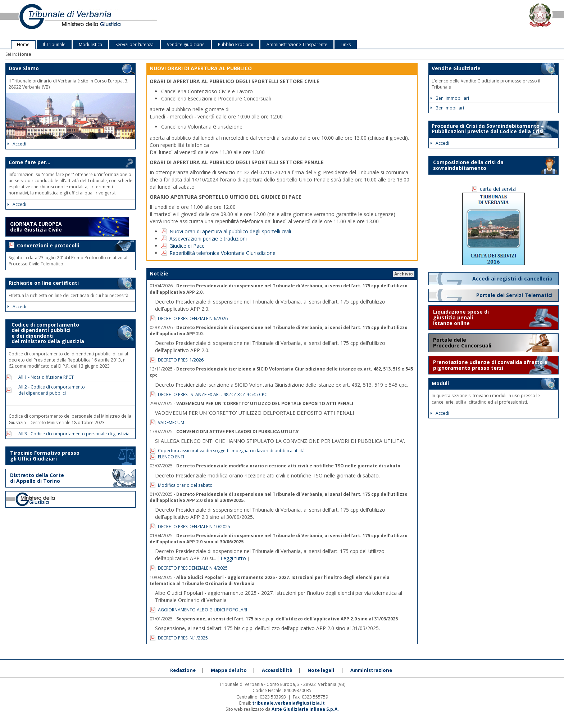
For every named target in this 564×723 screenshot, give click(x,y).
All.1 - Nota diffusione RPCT (44, 377)
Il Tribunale (54, 44)
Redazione (183, 670)
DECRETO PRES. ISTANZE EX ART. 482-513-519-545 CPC (212, 394)
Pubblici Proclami (235, 44)
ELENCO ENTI (171, 457)
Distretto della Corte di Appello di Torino (37, 478)
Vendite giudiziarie (186, 44)
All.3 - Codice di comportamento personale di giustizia (71, 434)
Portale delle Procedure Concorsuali (463, 342)
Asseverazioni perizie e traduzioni (208, 238)
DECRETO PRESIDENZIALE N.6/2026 (193, 318)
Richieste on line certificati (44, 282)
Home (23, 44)
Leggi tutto (233, 558)
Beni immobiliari (450, 98)
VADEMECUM (171, 422)
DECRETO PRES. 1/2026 (181, 360)
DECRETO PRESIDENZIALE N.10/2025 (194, 527)
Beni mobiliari (447, 108)
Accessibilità (277, 670)
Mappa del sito (229, 670)
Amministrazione (371, 670)
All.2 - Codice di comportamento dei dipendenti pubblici (49, 390)
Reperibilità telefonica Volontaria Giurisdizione (222, 253)
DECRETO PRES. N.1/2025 (183, 638)
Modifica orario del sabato (185, 485)
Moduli (440, 383)
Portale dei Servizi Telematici (515, 295)
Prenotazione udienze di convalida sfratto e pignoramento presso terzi (490, 365)
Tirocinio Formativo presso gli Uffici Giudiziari (44, 455)
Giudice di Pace (187, 245)
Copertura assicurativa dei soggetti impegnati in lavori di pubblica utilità (231, 451)
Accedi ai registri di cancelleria (513, 278)
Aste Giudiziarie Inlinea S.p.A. (305, 709)
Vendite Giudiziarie (456, 68)
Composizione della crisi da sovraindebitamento (468, 165)
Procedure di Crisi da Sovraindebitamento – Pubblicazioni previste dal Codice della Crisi (488, 128)
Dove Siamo (24, 68)
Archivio (403, 274)
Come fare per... (29, 162)
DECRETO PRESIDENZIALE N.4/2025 (193, 568)
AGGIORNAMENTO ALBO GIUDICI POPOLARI (202, 610)
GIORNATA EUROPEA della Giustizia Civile (36, 226)
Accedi (17, 144)
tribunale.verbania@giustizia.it (288, 703)
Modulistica (90, 44)
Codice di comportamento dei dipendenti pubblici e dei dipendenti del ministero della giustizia (46, 333)
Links (346, 44)
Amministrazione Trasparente (297, 44)
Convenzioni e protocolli (48, 245)
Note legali (321, 670)
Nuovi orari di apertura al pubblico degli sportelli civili (230, 231)
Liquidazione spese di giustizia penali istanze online (461, 317)
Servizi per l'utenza (134, 44)
